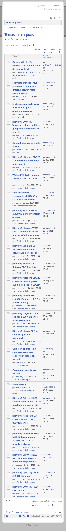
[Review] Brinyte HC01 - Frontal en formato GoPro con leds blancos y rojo (26, 401)
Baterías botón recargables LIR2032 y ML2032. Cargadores (24, 196)
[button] (45, 52)
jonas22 (19, 96)
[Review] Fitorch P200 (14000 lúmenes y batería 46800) (26, 214)
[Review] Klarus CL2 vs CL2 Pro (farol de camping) (25, 334)
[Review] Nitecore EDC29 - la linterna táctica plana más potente (26, 160)
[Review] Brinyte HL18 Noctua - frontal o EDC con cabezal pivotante (24, 458)
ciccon (18, 149)
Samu (18, 203)
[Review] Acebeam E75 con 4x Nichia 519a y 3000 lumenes (25, 419)
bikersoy (19, 362)
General (20, 117)
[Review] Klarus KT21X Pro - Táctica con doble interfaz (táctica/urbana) (25, 231)
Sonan (18, 114)
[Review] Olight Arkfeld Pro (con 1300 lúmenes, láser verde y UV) (25, 317)
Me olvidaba (19, 384)
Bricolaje (20, 99)
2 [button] (48, 52)
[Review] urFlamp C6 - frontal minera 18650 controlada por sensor (24, 249)
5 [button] (52, 52)
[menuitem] (51, 18)
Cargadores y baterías (26, 206)
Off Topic (26, 365)
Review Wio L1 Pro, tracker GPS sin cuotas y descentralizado (26, 65)
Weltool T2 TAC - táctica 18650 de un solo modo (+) (25, 178)
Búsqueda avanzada (52, 9)
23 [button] (57, 52)
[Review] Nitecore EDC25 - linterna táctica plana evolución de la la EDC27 (26, 281)
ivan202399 (21, 388)
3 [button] (49, 52)
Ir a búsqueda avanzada (17, 39)
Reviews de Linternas (26, 138)
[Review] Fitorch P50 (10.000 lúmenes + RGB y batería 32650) (26, 299)
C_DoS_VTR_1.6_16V (25, 72)
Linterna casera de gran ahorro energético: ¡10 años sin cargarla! (25, 107)
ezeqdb (19, 135)
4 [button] (51, 52)
